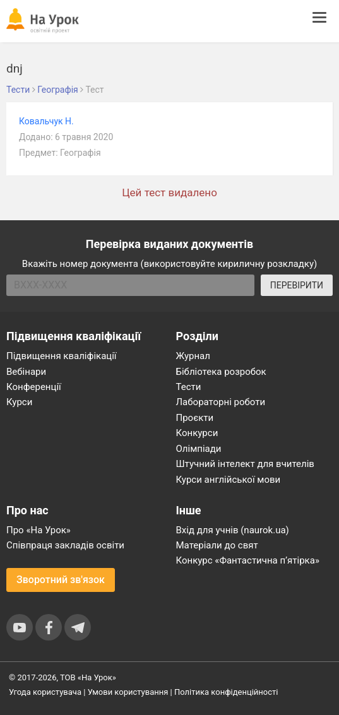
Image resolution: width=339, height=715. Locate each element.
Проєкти (195, 417)
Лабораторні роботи (221, 402)
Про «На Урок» (38, 530)
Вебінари (26, 371)
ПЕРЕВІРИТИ (296, 285)
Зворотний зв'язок (60, 580)
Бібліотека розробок (221, 371)
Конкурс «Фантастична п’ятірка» (247, 560)
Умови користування (128, 692)
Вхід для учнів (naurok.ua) (232, 530)
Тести (188, 387)
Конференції (33, 387)
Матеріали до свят (217, 545)
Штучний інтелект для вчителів (245, 464)
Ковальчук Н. (46, 121)
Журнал (193, 356)
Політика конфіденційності (226, 692)
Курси (19, 402)
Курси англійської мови (228, 479)
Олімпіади (199, 448)
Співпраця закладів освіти (65, 545)
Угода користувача (45, 692)
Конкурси (197, 433)
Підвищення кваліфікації (61, 356)
